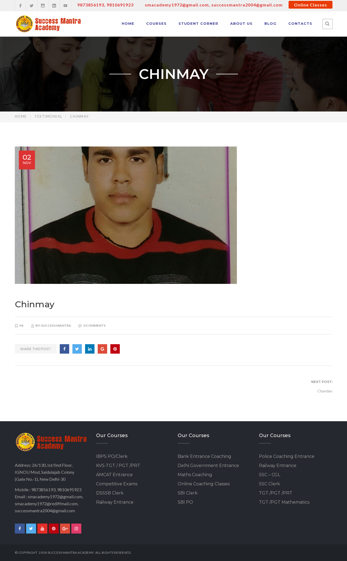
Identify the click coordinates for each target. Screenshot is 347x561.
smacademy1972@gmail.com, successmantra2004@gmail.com (214, 4)
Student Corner (198, 23)
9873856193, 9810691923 (105, 4)
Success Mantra (56, 325)
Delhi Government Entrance (208, 465)
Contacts (300, 23)
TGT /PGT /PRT (275, 493)
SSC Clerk (269, 483)
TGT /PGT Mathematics (284, 502)
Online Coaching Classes (204, 483)
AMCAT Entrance (114, 474)
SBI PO (185, 502)
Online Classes (310, 4)
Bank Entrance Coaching (204, 456)
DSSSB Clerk (110, 493)
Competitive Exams (116, 483)
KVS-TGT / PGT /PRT (118, 465)
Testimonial (48, 116)
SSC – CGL (269, 474)
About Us (241, 23)
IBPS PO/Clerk (112, 456)
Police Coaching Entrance (286, 456)
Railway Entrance (115, 502)
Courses (156, 23)
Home (128, 23)
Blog (270, 23)
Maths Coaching (195, 474)
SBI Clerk (188, 493)
